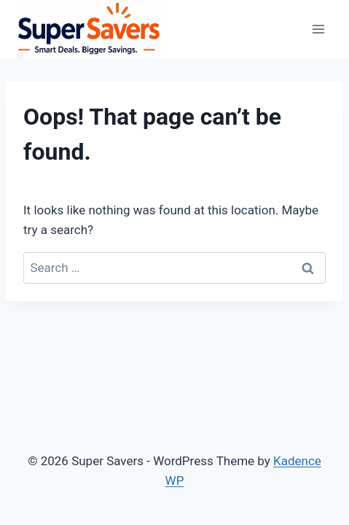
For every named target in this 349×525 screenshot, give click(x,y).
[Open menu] (318, 29)
